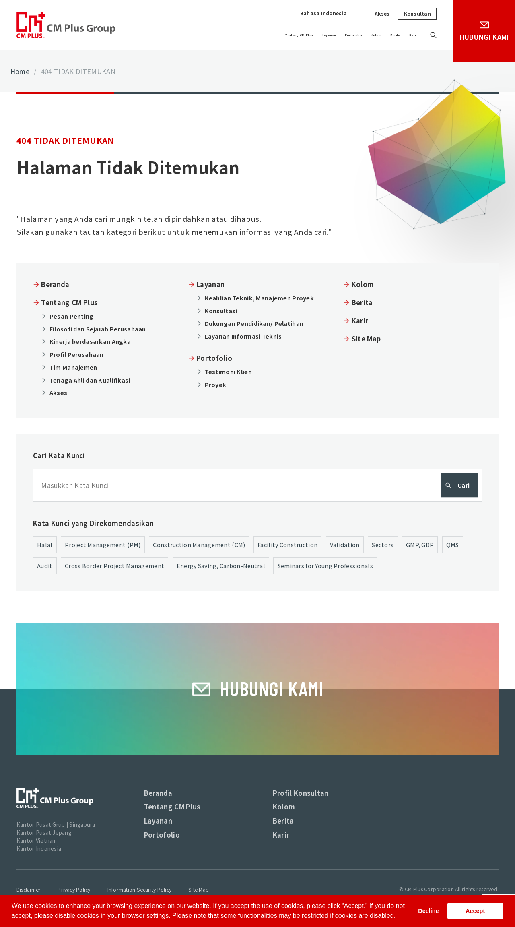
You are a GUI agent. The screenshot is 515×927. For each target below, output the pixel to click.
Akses (382, 13)
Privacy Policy (74, 889)
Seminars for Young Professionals (325, 565)
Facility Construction (287, 544)
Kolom (349, 35)
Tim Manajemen (73, 367)
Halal (44, 544)
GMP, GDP (420, 544)
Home (19, 71)
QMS (452, 544)
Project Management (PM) (103, 544)
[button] (399, 916)
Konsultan (417, 13)
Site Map (366, 338)
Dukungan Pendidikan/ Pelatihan (254, 323)
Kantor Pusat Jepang (44, 832)
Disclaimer (28, 889)
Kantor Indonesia (38, 849)
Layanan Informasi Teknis (243, 336)
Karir (408, 35)
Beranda (55, 284)
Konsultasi (221, 310)
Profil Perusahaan (76, 354)
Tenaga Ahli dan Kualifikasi (89, 380)
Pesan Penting (71, 316)
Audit (44, 565)
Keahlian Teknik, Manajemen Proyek (259, 298)
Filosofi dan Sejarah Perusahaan (97, 329)
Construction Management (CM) (199, 544)
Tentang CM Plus (218, 35)
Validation (345, 544)
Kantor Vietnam (36, 840)
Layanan (270, 35)
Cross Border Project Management (114, 565)
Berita (380, 35)
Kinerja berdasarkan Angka (90, 341)
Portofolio (312, 35)
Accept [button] (475, 911)
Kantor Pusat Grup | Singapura (55, 824)
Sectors (382, 544)
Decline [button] (428, 911)
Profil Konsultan (301, 793)
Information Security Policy (139, 889)
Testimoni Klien (228, 371)
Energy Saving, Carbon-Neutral (221, 565)
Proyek (216, 384)
